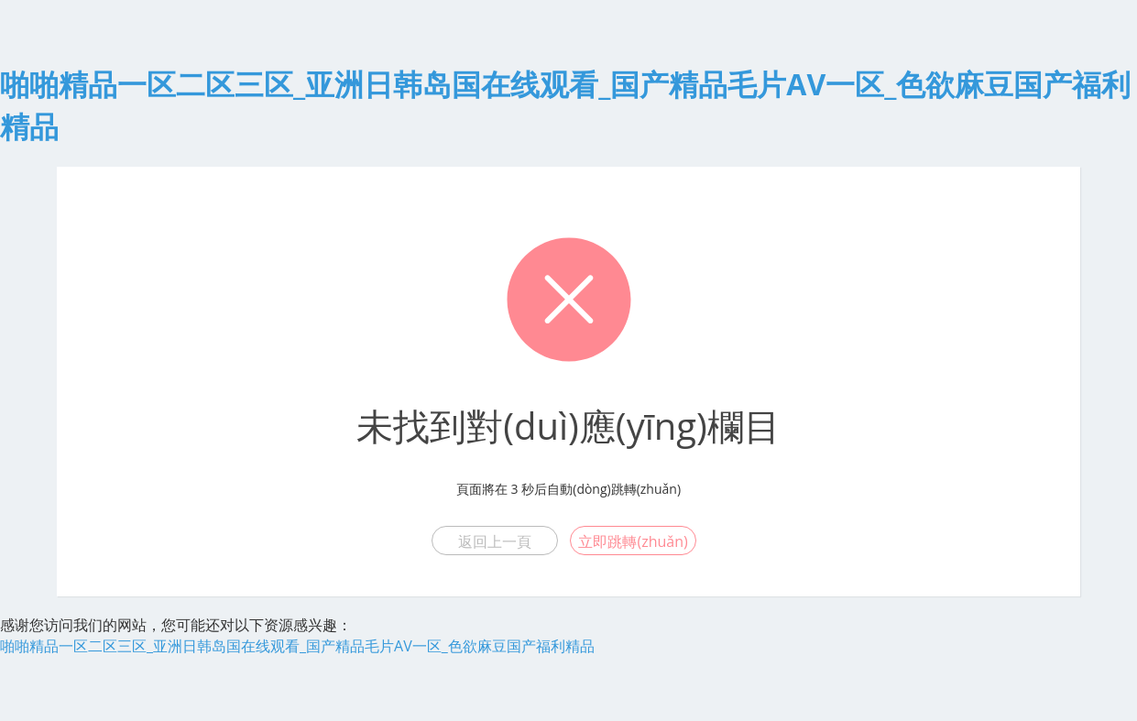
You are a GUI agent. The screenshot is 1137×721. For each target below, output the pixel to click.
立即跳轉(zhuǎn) (632, 541)
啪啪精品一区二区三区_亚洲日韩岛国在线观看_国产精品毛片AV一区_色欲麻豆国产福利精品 (297, 646)
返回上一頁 (494, 541)
